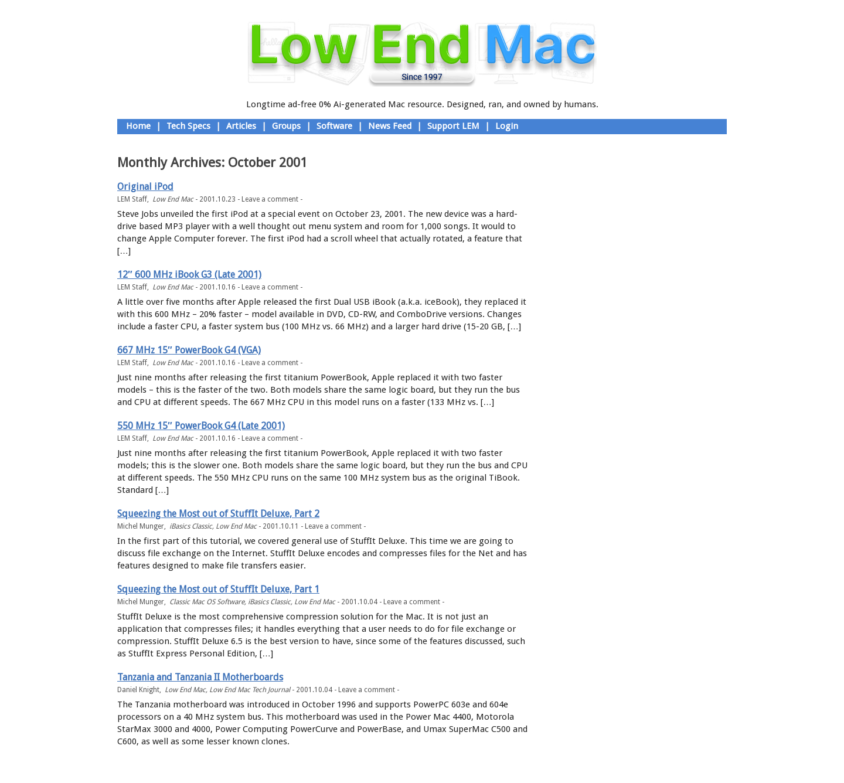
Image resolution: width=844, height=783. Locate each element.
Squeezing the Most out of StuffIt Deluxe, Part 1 (218, 589)
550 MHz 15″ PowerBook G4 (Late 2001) (201, 425)
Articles (241, 126)
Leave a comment (269, 199)
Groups (286, 126)
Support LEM (453, 126)
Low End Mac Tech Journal (249, 690)
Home (138, 126)
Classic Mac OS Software (206, 602)
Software (334, 126)
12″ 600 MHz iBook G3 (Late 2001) (189, 274)
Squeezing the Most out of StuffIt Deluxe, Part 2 (218, 513)
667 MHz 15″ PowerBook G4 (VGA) (189, 350)
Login (506, 126)
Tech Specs (188, 126)
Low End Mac (172, 199)
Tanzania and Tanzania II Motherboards (200, 677)
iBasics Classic (190, 526)
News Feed (389, 126)
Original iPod (145, 186)
